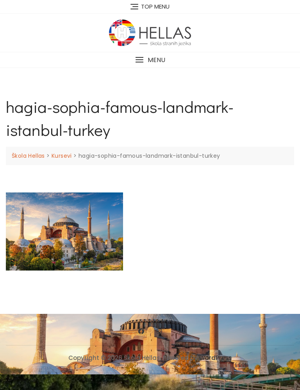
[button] (150, 60)
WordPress (215, 358)
